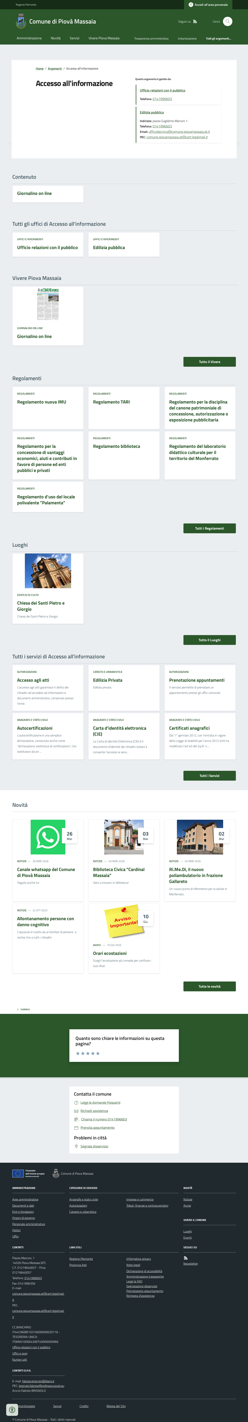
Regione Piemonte (26, 5)
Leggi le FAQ (134, 1281)
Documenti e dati (23, 1205)
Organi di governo (23, 1218)
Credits (84, 1406)
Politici (16, 1230)
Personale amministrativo (28, 1224)
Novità (56, 38)
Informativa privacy (138, 1258)
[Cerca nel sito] (226, 21)
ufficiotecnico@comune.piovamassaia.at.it (179, 131)
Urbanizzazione (187, 38)
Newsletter (190, 1263)
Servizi (74, 38)
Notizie (22, 861)
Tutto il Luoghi (210, 640)
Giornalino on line (30, 328)
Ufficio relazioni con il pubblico (162, 90)
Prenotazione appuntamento (144, 1291)
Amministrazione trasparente (145, 1276)
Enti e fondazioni (23, 1211)
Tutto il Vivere (209, 361)
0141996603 (162, 98)
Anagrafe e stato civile (32, 720)
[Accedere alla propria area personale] (208, 4)
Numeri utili (19, 1359)
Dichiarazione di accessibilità (144, 1271)
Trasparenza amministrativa (151, 38)
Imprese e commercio (140, 1199)
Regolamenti (26, 394)
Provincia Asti (78, 1265)
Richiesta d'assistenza (140, 1295)
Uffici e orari (19, 1353)
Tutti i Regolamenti (209, 528)
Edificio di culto (28, 595)
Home (40, 68)
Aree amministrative (25, 1199)
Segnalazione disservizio (141, 1286)
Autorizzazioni (27, 672)
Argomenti (55, 68)
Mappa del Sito (116, 1406)
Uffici (15, 1236)
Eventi (187, 1237)
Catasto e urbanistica (107, 672)
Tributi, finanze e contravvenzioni (147, 1205)
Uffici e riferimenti (30, 239)
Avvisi (97, 945)
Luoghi (187, 1231)
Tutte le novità (209, 986)
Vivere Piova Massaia (104, 38)
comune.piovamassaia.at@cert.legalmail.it (177, 137)
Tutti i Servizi (209, 775)
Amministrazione (29, 38)
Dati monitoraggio (23, 1406)
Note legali (133, 1265)
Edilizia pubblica (152, 112)
